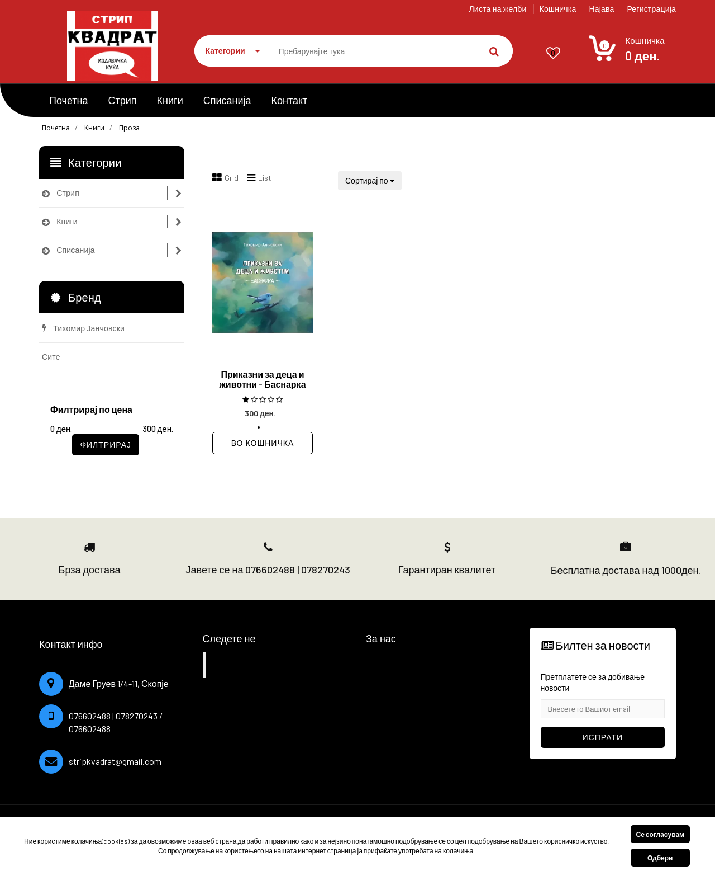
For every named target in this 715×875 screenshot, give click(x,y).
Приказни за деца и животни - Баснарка (262, 379)
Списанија (227, 100)
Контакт (289, 100)
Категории (233, 50)
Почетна (68, 100)
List (259, 178)
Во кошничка (262, 443)
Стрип (122, 100)
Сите (51, 356)
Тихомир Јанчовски (83, 328)
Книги (170, 100)
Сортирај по (369, 180)
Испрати (603, 737)
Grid (225, 178)
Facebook (237, 664)
